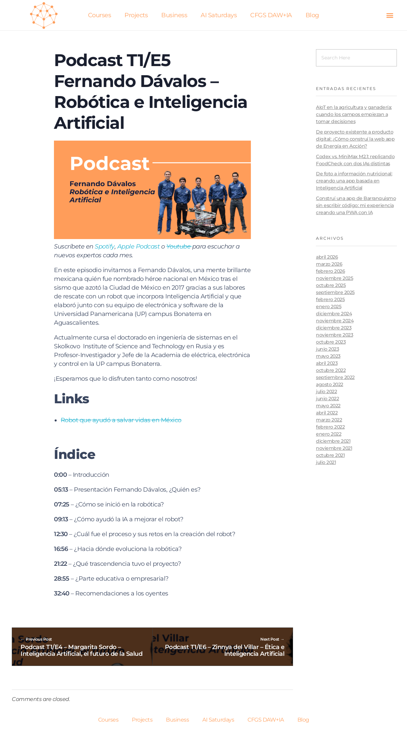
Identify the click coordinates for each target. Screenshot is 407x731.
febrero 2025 (330, 299)
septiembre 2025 (335, 292)
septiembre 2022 (335, 377)
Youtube (179, 246)
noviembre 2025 (334, 278)
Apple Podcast (138, 246)
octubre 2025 (331, 285)
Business (174, 15)
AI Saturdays (219, 15)
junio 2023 (327, 349)
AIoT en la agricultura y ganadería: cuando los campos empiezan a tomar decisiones (354, 114)
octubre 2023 (331, 342)
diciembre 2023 (333, 328)
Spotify (105, 246)
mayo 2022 (328, 406)
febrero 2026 (330, 271)
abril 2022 (327, 413)
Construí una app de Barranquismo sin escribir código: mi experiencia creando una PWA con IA (356, 205)
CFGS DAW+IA (271, 15)
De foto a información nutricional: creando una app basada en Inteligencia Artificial (354, 181)
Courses (99, 15)
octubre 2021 (330, 455)
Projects (136, 15)
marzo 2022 (329, 420)
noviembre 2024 (334, 321)
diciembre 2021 (333, 441)
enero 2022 (328, 434)
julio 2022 (326, 391)
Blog (312, 15)
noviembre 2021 (334, 448)
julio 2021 (326, 462)
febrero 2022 (330, 427)
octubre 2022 (331, 370)
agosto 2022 (329, 384)
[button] (389, 15)
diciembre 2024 (334, 314)
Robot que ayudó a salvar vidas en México (121, 420)
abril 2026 (327, 257)
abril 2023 (327, 363)
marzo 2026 (329, 264)
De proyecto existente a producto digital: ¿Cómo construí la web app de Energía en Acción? (355, 139)
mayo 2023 (328, 356)
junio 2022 (327, 399)
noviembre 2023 (334, 335)
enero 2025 (328, 306)
